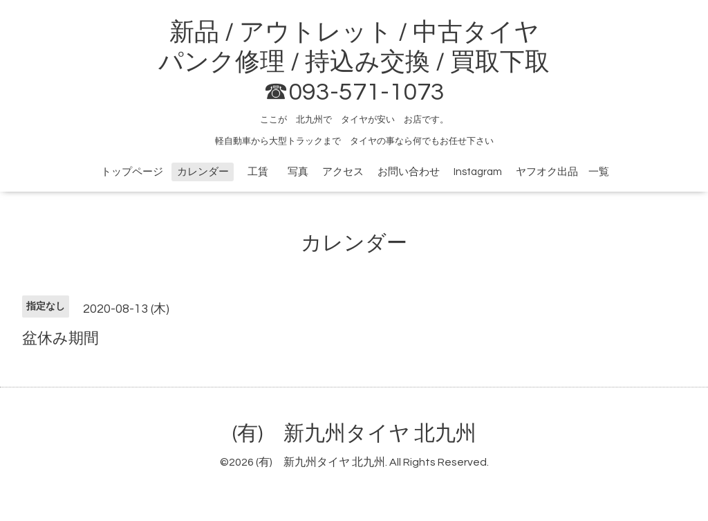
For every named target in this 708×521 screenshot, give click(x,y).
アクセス (343, 172)
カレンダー (203, 172)
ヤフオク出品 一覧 (562, 172)
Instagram (478, 172)
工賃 (263, 172)
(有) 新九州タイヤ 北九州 (354, 433)
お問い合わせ (409, 172)
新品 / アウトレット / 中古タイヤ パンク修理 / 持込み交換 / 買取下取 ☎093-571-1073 (354, 62)
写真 (298, 172)
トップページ (132, 172)
